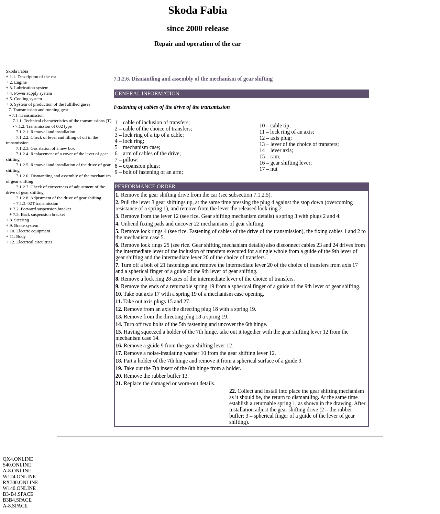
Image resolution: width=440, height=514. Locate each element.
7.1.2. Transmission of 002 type (43, 126)
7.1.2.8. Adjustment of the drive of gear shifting (58, 197)
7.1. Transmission (28, 115)
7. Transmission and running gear (38, 109)
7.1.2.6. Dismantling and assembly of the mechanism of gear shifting (193, 79)
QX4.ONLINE (18, 459)
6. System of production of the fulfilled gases (50, 104)
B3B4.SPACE (17, 500)
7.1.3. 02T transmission (37, 203)
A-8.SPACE (15, 505)
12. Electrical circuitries (31, 241)
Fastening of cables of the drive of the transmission (244, 231)
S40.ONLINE (17, 465)
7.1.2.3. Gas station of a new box (45, 148)
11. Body (18, 236)
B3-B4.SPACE (18, 494)
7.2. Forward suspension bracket (42, 208)
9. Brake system (24, 225)
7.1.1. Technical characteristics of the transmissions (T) (62, 120)
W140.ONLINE (19, 488)
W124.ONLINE (19, 476)
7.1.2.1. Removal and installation (45, 131)
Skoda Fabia (17, 71)
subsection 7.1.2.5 (249, 195)
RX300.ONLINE (20, 482)
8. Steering (19, 219)
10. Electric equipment (30, 230)
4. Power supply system (31, 93)
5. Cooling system (26, 98)
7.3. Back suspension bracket (39, 214)
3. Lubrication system (29, 87)
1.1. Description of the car (33, 76)
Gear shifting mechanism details (236, 216)
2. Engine (18, 82)
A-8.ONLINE (17, 470)
